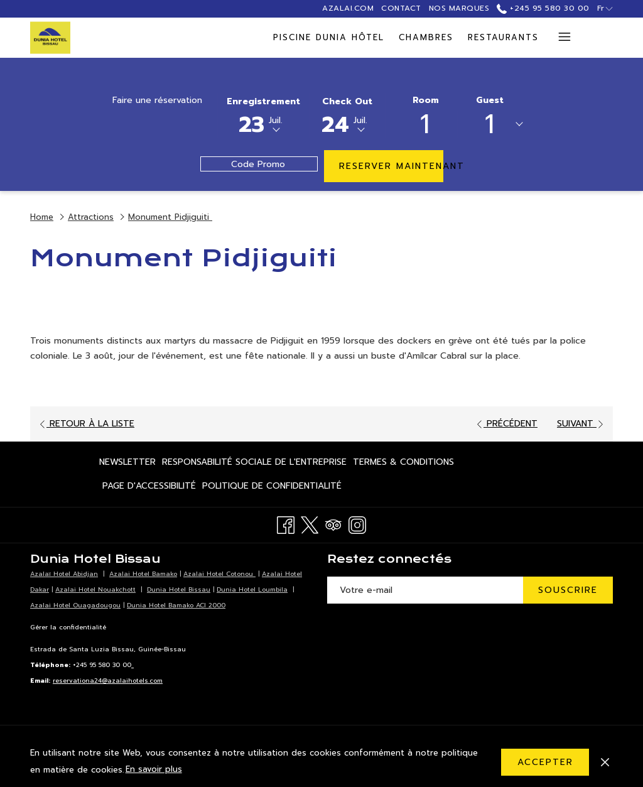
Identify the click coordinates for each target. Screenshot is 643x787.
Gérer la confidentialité (68, 627)
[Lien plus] (560, 38)
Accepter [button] (545, 762)
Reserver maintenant (391, 166)
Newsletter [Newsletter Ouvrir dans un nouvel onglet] (127, 464)
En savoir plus (154, 769)
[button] (263, 114)
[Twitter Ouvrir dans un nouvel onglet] (309, 524)
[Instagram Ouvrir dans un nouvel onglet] (357, 524)
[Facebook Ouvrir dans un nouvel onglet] (285, 524)
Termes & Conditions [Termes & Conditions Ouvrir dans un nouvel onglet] (403, 464)
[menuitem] (171, 38)
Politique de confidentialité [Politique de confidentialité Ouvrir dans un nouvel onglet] (272, 488)
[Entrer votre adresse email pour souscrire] (425, 590)
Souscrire (568, 590)
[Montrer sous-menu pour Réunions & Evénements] (540, 38)
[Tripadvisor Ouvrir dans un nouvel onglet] (333, 524)
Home (41, 217)
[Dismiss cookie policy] (605, 762)
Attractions (91, 217)
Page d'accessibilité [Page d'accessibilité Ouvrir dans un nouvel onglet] (149, 488)
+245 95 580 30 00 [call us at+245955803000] (543, 8)
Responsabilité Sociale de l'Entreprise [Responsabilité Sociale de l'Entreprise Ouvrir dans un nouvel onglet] (254, 464)
